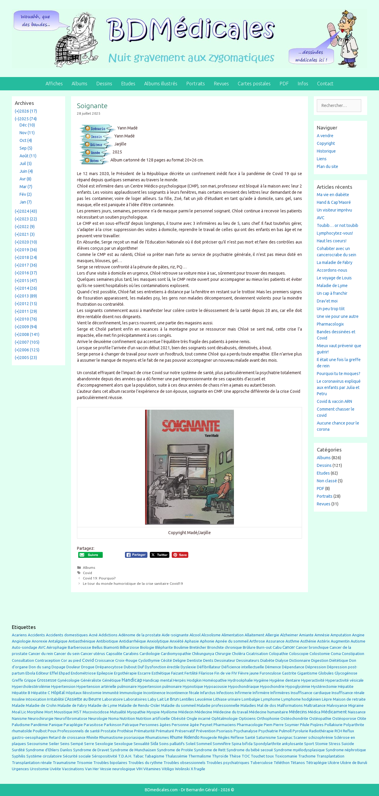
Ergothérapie (125, 673)
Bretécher (198, 647)
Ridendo (192, 737)
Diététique (338, 660)
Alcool (195, 634)
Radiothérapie (321, 731)
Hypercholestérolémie (31, 686)
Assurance (275, 641)
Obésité (178, 718)
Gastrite (289, 673)
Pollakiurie (334, 725)
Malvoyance (337, 705)
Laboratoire (112, 699)
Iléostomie (92, 693)
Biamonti (111, 647)
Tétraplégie (316, 762)
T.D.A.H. (125, 756)
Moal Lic (19, 712)
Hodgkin (194, 680)
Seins (65, 743)
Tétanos (297, 762)
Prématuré (165, 731)
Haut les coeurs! (331, 240)
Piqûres (317, 725)
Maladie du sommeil (178, 705)
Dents (208, 660)
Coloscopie (299, 653)
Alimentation (232, 635)
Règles (224, 737)
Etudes (128, 83)
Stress (335, 743)
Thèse (235, 756)
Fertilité (191, 673)
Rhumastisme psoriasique (121, 737)
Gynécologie (68, 680)
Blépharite (164, 647)
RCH (338, 731)
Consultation (23, 660)
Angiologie (21, 641)
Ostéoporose (344, 718)
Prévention (206, 730)
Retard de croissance (67, 737)
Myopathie (136, 712)
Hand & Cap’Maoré (334, 202)
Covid (87, 573)
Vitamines (152, 769)
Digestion (319, 660)
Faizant (177, 673)
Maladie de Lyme (332, 285)
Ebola (30, 673)
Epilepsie (105, 673)
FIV (234, 673)
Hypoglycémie (297, 686)
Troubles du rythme (145, 762)
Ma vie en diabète (333, 194)
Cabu (277, 647)
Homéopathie (215, 680)
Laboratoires (135, 699)
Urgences (20, 768)
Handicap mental (157, 680)
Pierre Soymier (286, 725)
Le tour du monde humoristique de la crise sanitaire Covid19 (133, 583)
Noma (113, 718)
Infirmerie (243, 693)
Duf (141, 666)
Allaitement (254, 635)
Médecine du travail (230, 711)
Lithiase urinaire (227, 699)
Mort (48, 712)
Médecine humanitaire (268, 712)
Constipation (353, 653)
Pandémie (39, 725)
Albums (79, 83)
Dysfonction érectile (162, 667)
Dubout (130, 666)
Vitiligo (168, 769)
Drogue (87, 666)
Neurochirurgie (41, 718)
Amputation (340, 635)
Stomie (321, 743)
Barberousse (79, 647)
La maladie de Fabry (334, 262)
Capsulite (114, 653)
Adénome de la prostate (139, 635)
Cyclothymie (149, 660)
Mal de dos (266, 705)
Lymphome (270, 699)
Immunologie (131, 693)
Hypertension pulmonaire (160, 686)
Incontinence (154, 692)
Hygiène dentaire (284, 680)
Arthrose (257, 641)
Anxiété (177, 641)
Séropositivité (104, 756)
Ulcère (333, 762)
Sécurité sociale (77, 756)
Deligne (179, 660)
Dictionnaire (299, 660)
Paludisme (21, 725)
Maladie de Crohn (41, 705)
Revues (221, 83)
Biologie (147, 647)
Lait (160, 699)
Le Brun (172, 699)
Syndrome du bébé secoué (250, 750)
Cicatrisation (257, 653)
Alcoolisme (211, 635)
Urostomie (39, 769)
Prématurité (144, 731)
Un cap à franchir (332, 293)
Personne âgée (185, 725)
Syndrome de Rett (210, 750)
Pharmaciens (224, 724)
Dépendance (293, 667)
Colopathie (278, 653)
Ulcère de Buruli (353, 762)
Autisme (358, 641)
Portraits (195, 83)
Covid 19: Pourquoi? (99, 578)
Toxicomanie (286, 756)
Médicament (334, 711)
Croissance (104, 660)
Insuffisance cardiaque (311, 693)
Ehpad (64, 673)
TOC (246, 756)
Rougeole (208, 737)
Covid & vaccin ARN (334, 401)
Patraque (130, 725)
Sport (309, 743)
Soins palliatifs (172, 743)
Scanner (300, 737)
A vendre (325, 135)
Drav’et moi (327, 301)
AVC (321, 217)
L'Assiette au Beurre (83, 699)
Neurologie (97, 718)
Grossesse (47, 680)
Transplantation (330, 756)
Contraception (47, 660)
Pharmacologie (250, 725)
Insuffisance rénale (348, 693)
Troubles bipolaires (110, 762)
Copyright (326, 143)
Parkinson (112, 725)
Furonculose (270, 673)
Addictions (108, 635)
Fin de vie (222, 673)
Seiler (54, 743)
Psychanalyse (246, 730)
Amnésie (322, 635)
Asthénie (308, 641)
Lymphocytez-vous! (335, 233)
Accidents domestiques (67, 634)
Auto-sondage (24, 647)
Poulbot (40, 731)
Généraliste (91, 680)
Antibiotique (107, 641)
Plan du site (327, 166)
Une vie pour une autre (338, 316)
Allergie (272, 634)
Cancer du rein (40, 653)
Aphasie (191, 641)
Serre (89, 743)
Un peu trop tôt (331, 308)
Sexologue (123, 743)
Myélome (169, 712)
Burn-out (264, 647)
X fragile (198, 769)
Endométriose (83, 673)
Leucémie (203, 699)
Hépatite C (40, 693)
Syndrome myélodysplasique (299, 750)
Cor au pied (71, 660)
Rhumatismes (157, 737)
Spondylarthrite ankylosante (278, 743)
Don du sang (40, 667)
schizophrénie (320, 737)
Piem (268, 725)
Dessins (104, 83)
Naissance (357, 712)
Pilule (304, 724)
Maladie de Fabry (72, 705)
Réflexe (237, 737)
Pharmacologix (330, 324)
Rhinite (92, 737)
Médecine (203, 711)
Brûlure (249, 647)
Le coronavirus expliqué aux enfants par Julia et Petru (339, 387)
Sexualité (142, 743)
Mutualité (118, 712)
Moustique (63, 712)
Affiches (54, 83)
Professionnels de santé (78, 731)
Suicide (347, 743)
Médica (314, 712)
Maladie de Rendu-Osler (139, 705)
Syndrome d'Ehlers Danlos (49, 750)
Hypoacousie (215, 686)
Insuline (18, 699)
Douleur (73, 666)
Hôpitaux (74, 693)
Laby (152, 699)
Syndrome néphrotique (346, 750)
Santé (250, 737)
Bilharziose (129, 647)
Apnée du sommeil (231, 641)
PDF (284, 83)
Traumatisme (64, 762)
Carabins (131, 653)
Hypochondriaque (243, 686)
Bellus (97, 647)
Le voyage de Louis (334, 278)
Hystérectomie (324, 686)
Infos (303, 83)
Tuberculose (261, 762)
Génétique (111, 680)
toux (270, 756)
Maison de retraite (349, 699)
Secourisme (37, 743)
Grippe (30, 680)
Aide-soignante (175, 635)
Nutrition (127, 718)
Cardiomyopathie (176, 653)
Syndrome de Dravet (91, 750)
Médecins (298, 711)
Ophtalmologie (224, 718)
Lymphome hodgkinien (301, 699)
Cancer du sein (67, 653)
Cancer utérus (93, 653)
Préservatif (185, 730)
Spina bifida (242, 743)
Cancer (288, 647)
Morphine (35, 712)
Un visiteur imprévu (334, 210)
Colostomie (319, 653)
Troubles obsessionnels (184, 762)
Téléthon (282, 762)
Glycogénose (346, 673)
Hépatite (346, 686)
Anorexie (39, 641)
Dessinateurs (247, 660)
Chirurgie (223, 653)
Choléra (238, 653)
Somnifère (222, 743)
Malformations (290, 705)
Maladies (248, 705)
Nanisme (19, 718)
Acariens (19, 635)
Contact (325, 83)
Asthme (292, 641)
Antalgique (58, 641)
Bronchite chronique (224, 647)
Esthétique (161, 673)
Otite (361, 718)
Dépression (315, 666)
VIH (139, 768)
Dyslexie (188, 667)
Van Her (92, 769)
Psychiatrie (268, 730)
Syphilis (18, 756)
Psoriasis (224, 731)
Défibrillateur (209, 667)
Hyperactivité (313, 680)
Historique (326, 151)
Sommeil (204, 743)
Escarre (144, 673)
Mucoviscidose (96, 711)
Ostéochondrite (294, 718)
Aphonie (207, 641)
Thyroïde (220, 756)
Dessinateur (224, 660)
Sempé (76, 743)
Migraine (356, 705)
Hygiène (261, 680)
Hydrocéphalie (240, 680)
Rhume (176, 737)
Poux (52, 730)
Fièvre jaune (248, 673)
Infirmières (280, 692)
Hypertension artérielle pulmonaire (106, 686)
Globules (326, 673)
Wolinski (182, 769)
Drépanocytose (109, 667)
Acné (93, 635)
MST (77, 712)
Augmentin (340, 641)
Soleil (190, 743)
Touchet (258, 756)
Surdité (18, 749)
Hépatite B (21, 693)
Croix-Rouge (126, 660)
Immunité (110, 693)
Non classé (327, 480)
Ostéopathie (320, 718)
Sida (154, 743)
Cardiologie (149, 653)
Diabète (267, 660)
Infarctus (208, 693)
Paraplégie (73, 724)
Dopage (58, 667)
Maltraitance (315, 705)
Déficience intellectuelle (242, 667)
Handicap (132, 680)
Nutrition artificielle (153, 718)
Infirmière (261, 693)
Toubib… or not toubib (337, 225)
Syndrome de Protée (175, 750)
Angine (358, 634)
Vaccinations (73, 768)
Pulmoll (285, 731)
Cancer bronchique (312, 647)
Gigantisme (307, 673)
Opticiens (247, 718)
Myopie (153, 712)
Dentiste (194, 660)
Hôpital (58, 692)
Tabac (138, 756)
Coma (336, 653)
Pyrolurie (300, 731)
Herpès (179, 680)
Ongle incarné (199, 718)
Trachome (307, 756)
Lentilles (187, 699)
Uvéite (55, 769)
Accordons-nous (332, 270)
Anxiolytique (158, 641)
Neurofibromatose (70, 718)
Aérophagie (56, 647)
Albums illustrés (160, 83)
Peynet (206, 724)
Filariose (206, 673)
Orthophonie (268, 718)
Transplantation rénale (32, 762)
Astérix (323, 641)
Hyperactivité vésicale (344, 680)
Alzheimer (289, 634)
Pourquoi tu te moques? (338, 373)
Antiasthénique (81, 641)
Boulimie (181, 647)
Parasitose (93, 725)
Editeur (42, 673)
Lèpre (327, 699)
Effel (54, 673)
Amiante (306, 635)
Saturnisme (266, 737)
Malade (18, 705)
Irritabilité (55, 699)
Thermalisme (199, 756)
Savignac (285, 737)
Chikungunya (203, 653)
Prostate (108, 731)
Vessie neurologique (117, 769)
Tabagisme (154, 756)
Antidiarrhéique (132, 641)
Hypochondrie (272, 686)
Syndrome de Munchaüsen (133, 750)
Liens (322, 158)
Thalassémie (176, 756)
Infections (225, 693)
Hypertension (63, 686)
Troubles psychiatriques (227, 762)
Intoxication (36, 699)
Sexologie (104, 743)
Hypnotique (193, 686)
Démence (273, 667)
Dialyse (281, 660)
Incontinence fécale (182, 693)
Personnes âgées (155, 724)
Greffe (17, 680)
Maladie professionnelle (218, 705)
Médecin (186, 711)
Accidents (36, 635)
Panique (56, 725)
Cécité (166, 660)
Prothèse (125, 731)
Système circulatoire (44, 756)
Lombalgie (251, 699)
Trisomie (84, 762)
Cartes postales (254, 83)
